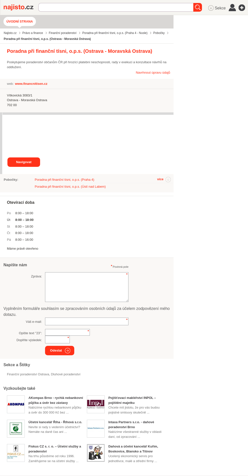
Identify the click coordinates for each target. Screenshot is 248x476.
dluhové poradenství (65, 374)
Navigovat (23, 162)
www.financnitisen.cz (31, 84)
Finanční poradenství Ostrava (28, 374)
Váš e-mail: (34, 322)
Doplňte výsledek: (29, 340)
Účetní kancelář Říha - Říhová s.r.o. (55, 422)
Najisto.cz (21, 7)
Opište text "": (30, 333)
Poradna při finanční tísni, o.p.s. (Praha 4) (64, 179)
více (160, 179)
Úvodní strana (19, 21)
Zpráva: (36, 276)
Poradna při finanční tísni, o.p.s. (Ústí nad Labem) (70, 186)
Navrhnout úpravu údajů (153, 72)
